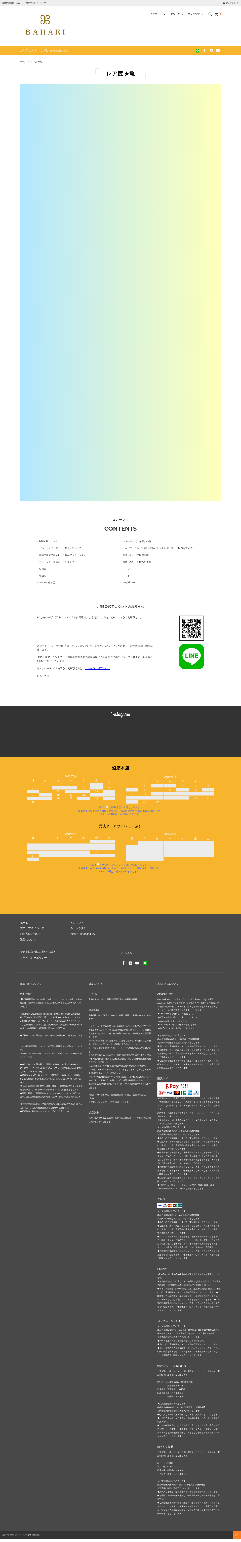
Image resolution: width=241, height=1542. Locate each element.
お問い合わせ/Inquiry (54, 50)
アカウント (231, 2)
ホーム (23, 62)
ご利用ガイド (28, 50)
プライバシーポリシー (33, 957)
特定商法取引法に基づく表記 (37, 952)
